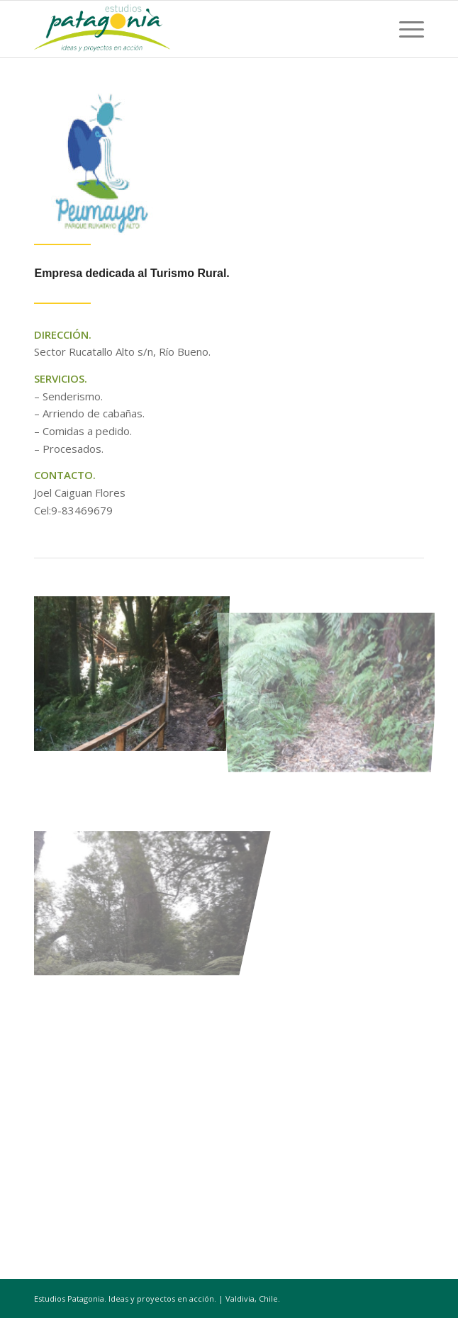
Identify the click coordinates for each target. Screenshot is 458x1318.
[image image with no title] (134, 668)
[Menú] (404, 29)
